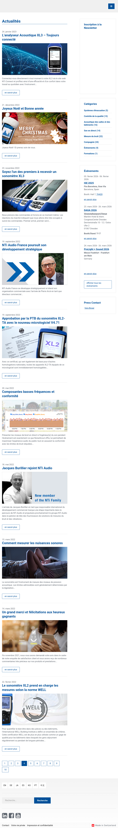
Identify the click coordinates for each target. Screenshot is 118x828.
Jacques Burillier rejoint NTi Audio (27, 468)
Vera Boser (89, 308)
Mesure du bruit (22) (93, 136)
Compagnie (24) (91, 142)
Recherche (42, 800)
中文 (42, 785)
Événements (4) (91, 148)
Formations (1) (91, 153)
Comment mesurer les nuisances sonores (32, 543)
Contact (5, 825)
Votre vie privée (18, 825)
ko (29, 785)
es (23, 785)
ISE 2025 (89, 182)
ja (17, 785)
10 (5, 769)
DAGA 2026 (90, 210)
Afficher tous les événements (94, 284)
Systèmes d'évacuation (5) (96, 110)
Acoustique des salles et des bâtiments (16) (97, 123)
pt (35, 785)
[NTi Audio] (30, 6)
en (4, 785)
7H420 (99, 194)
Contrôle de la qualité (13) (96, 116)
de (11, 785)
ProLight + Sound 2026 (96, 249)
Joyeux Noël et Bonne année (23, 108)
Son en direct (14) (92, 130)
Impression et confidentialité (40, 825)
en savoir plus (11, 92)
